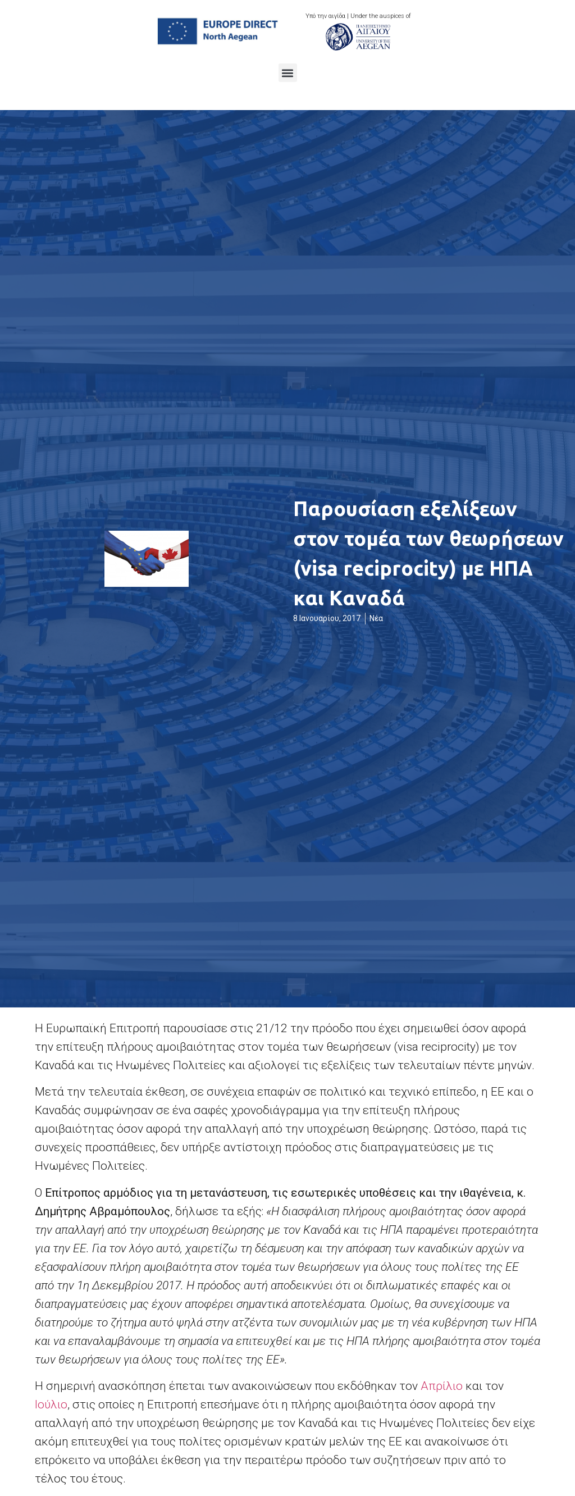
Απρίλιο (442, 1386)
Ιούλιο (51, 1404)
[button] (288, 72)
